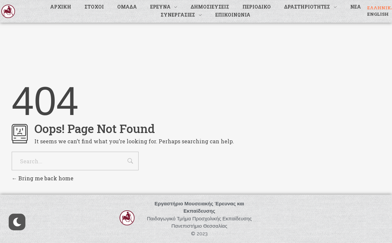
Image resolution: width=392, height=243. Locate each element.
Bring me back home (42, 178)
